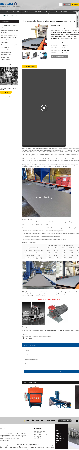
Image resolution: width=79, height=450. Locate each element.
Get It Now (6, 92)
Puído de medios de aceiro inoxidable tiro (23, 447)
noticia (48, 12)
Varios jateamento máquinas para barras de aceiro (61, 410)
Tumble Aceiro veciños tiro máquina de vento (33, 409)
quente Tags (38, 433)
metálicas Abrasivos (6, 54)
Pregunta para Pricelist (65, 420)
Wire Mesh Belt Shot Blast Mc (8, 37)
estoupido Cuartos (5, 47)
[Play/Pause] (23, 146)
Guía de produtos (39, 431)
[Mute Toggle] (63, 146)
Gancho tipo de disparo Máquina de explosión (9, 31)
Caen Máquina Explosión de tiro (9, 35)
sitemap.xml (38, 436)
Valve (49, 16)
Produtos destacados (40, 434)
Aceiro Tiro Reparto (27, 338)
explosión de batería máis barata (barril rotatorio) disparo (36, 336)
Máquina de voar (5, 59)
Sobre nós (16, 12)
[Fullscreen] (65, 146)
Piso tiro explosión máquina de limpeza (45, 447)
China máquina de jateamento (38, 446)
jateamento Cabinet (6, 49)
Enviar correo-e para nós (60, 56)
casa (7, 12)
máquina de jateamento (23, 446)
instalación (38, 12)
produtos (27, 12)
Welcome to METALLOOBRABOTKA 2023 (10, 431)
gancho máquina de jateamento (8, 446)
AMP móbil (37, 438)
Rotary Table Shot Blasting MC (9, 45)
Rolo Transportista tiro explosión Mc (9, 26)
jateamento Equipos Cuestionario (55, 330)
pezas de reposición (6, 52)
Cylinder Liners (5, 57)
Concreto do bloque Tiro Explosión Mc (7, 41)
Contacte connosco (61, 12)
